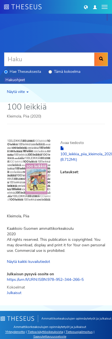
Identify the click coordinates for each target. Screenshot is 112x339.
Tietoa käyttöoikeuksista (45, 332)
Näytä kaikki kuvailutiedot (28, 261)
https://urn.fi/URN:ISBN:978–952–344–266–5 (45, 279)
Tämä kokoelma (64, 71)
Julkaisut (14, 292)
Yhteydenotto (15, 332)
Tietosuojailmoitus (79, 332)
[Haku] (49, 59)
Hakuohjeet (15, 79)
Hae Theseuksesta (22, 71)
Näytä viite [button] (18, 91)
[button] (86, 7)
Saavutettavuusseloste (49, 336)
